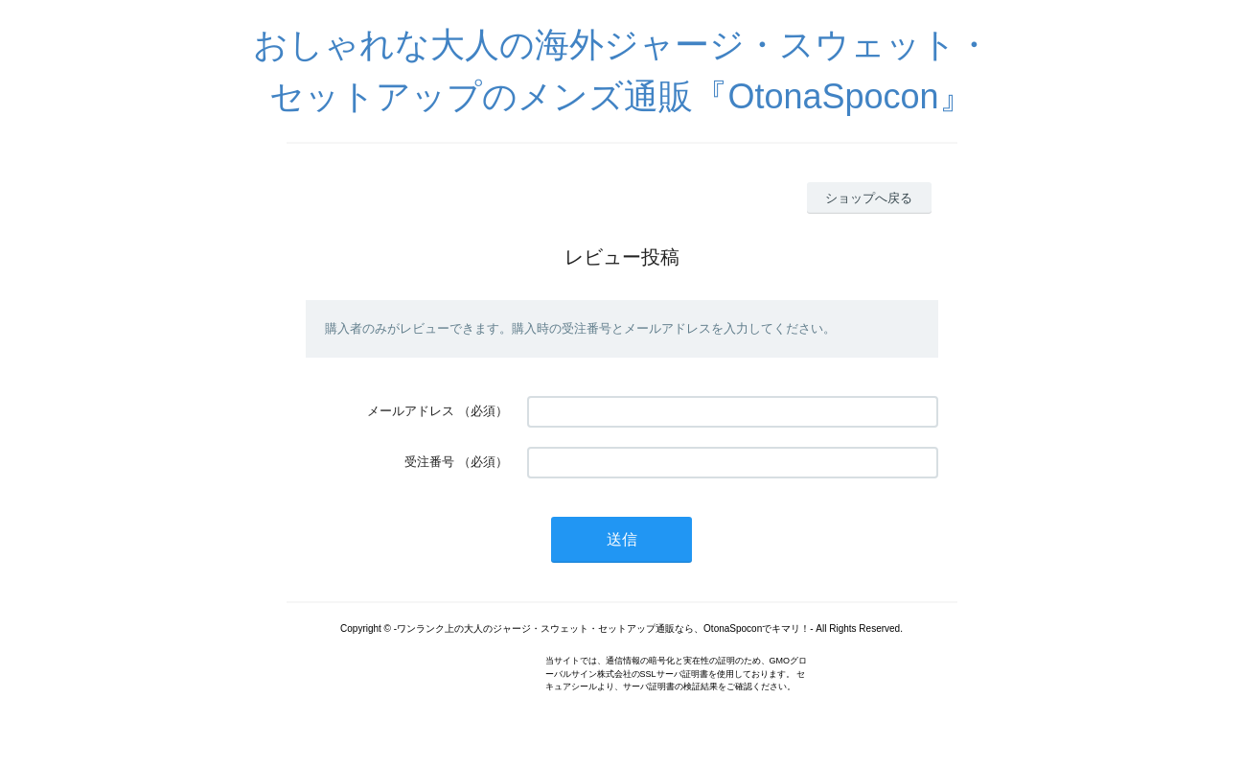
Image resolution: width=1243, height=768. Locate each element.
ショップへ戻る (868, 198)
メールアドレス (410, 411)
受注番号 (429, 461)
